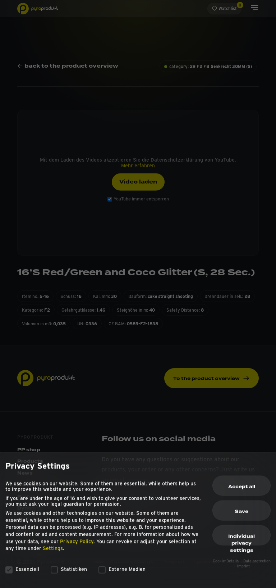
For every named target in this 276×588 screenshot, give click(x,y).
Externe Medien (122, 573)
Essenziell (22, 573)
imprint (243, 569)
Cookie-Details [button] (226, 564)
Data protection (257, 564)
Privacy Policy (76, 545)
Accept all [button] (241, 490)
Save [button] (241, 515)
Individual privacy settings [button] (241, 543)
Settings (53, 552)
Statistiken (69, 573)
